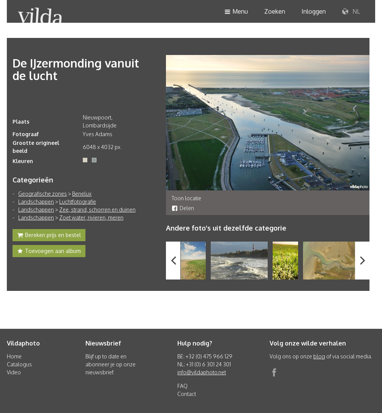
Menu (236, 12)
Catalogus (19, 364)
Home (14, 356)
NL (351, 12)
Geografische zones (42, 193)
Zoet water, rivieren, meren (91, 217)
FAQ (182, 386)
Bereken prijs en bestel (49, 236)
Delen (183, 208)
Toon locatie (186, 198)
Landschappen (36, 201)
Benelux (82, 193)
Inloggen (313, 11)
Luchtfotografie (77, 201)
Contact (186, 394)
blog (319, 356)
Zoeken (274, 11)
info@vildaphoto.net (201, 372)
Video (14, 372)
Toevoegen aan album (49, 252)
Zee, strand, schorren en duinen (97, 209)
